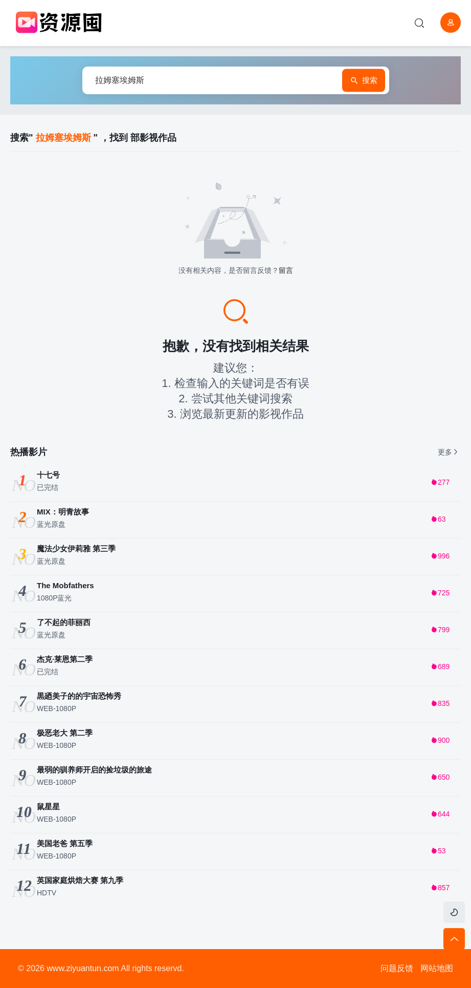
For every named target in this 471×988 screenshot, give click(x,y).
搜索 (363, 80)
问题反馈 (396, 968)
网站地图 (436, 968)
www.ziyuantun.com (83, 968)
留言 (286, 270)
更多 (448, 452)
